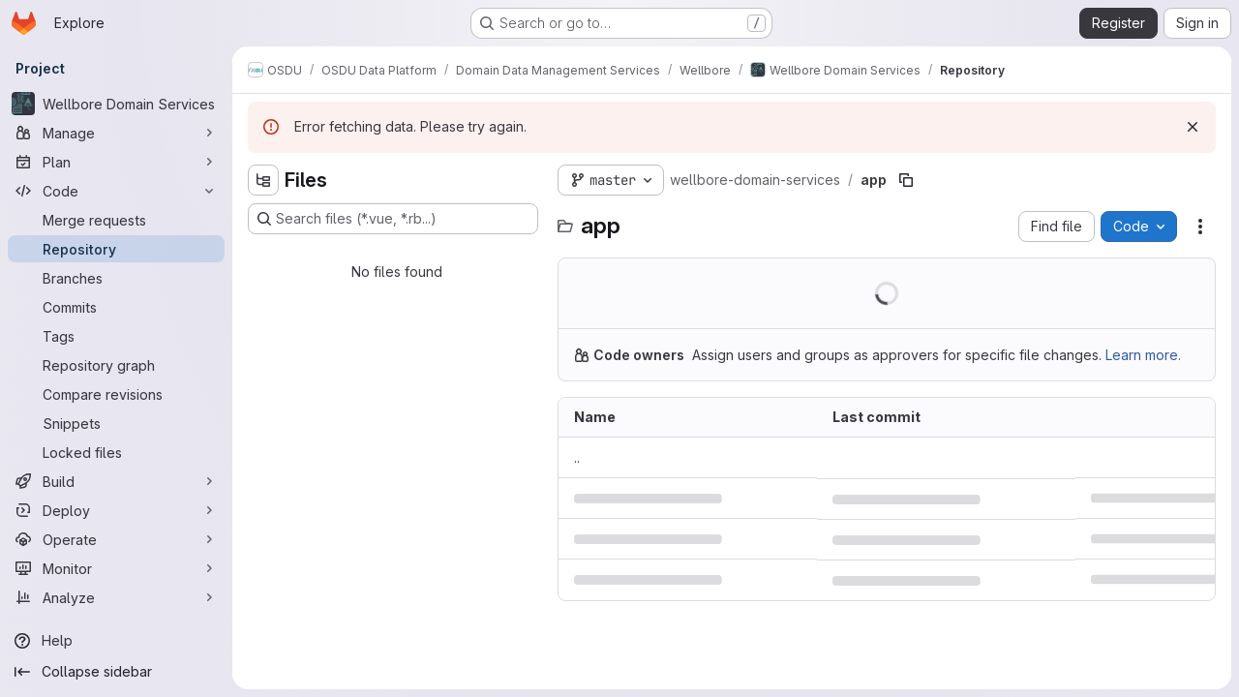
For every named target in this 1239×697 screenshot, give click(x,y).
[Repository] (116, 248)
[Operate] (116, 539)
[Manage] (116, 132)
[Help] (116, 640)
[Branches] (116, 277)
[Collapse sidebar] (116, 671)
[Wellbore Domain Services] (116, 103)
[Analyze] (116, 597)
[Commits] (116, 306)
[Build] (116, 481)
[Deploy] (116, 510)
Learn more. (1143, 355)
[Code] (116, 190)
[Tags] (116, 335)
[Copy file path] (906, 180)
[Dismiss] (1192, 126)
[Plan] (116, 161)
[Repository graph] (116, 365)
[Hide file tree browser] (263, 180)
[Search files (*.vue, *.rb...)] (393, 218)
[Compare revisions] (116, 394)
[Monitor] (116, 568)
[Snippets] (116, 423)
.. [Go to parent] (577, 457)
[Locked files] (116, 452)
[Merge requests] (116, 219)
